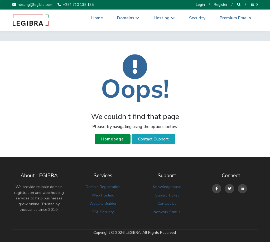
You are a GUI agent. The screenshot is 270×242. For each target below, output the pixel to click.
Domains (128, 18)
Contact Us (166, 203)
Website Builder (103, 203)
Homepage (112, 139)
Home (97, 18)
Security (197, 18)
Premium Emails (235, 18)
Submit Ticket (167, 195)
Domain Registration (103, 186)
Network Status (166, 211)
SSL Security (103, 211)
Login (200, 4)
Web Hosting (103, 195)
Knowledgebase (167, 186)
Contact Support (153, 139)
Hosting (164, 18)
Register (221, 4)
